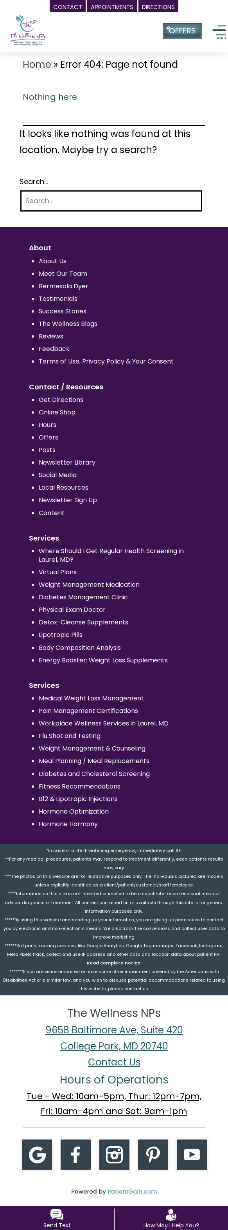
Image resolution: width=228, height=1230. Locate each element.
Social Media (58, 474)
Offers (48, 437)
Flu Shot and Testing (70, 735)
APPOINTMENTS (112, 7)
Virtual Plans (58, 572)
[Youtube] (191, 1154)
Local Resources (63, 487)
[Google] (36, 1154)
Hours (47, 424)
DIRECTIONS (158, 7)
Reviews (51, 336)
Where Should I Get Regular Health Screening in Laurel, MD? (111, 555)
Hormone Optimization (74, 811)
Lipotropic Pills (61, 634)
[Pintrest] (153, 1154)
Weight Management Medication (89, 584)
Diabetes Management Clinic (83, 597)
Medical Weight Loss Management (91, 698)
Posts (47, 449)
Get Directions (61, 399)
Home (37, 64)
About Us (52, 261)
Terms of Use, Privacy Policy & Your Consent (106, 361)
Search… (34, 181)
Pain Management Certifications (88, 710)
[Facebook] (75, 1154)
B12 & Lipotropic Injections (78, 798)
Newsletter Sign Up (68, 500)
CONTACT (67, 7)
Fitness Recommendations (79, 786)
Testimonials (58, 298)
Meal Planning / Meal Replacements (94, 760)
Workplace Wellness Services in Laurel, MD (104, 723)
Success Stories (62, 311)
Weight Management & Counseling (92, 748)
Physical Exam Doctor (72, 609)
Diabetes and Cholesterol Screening (94, 773)
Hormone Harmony (68, 823)
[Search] (111, 201)
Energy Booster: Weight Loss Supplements (103, 660)
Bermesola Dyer (63, 286)
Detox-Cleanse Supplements (83, 622)
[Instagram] (114, 1154)
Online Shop (57, 412)
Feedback (54, 348)
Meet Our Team (63, 273)
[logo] (43, 26)
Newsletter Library (67, 462)
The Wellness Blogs (68, 323)
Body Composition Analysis (80, 647)
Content (52, 512)
